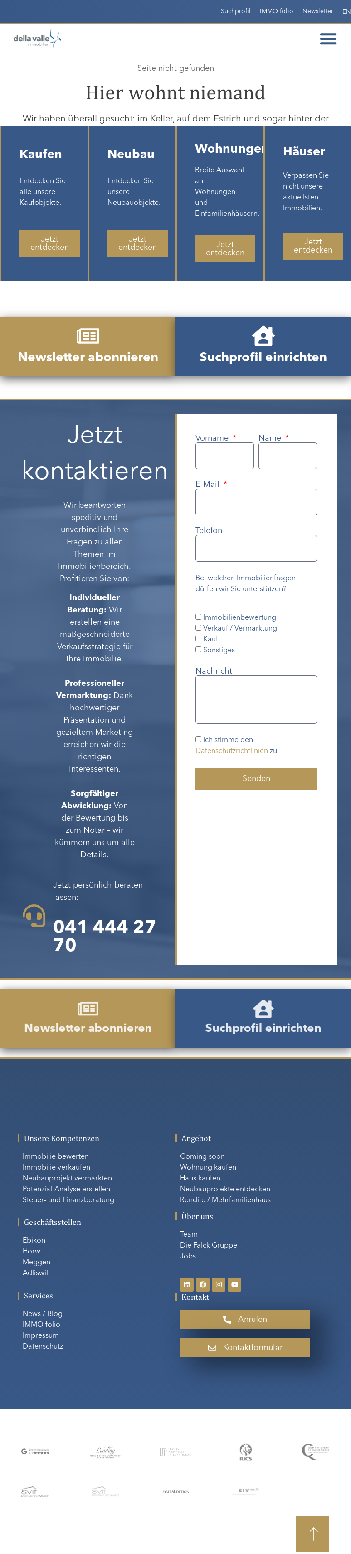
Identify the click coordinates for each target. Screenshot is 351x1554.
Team (189, 1234)
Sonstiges (219, 650)
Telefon (208, 531)
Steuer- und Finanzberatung (68, 1200)
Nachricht (213, 671)
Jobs (188, 1256)
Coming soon (202, 1157)
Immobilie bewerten (56, 1157)
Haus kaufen (200, 1178)
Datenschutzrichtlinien (231, 751)
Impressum (41, 1336)
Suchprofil (236, 11)
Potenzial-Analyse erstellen (66, 1189)
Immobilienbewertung (239, 618)
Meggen (36, 1262)
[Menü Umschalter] (328, 38)
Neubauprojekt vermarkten (67, 1178)
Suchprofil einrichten (263, 358)
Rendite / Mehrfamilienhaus (225, 1200)
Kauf (210, 639)
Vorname (213, 438)
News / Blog (43, 1314)
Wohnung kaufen (208, 1167)
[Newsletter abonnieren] (88, 336)
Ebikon (34, 1240)
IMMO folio (276, 11)
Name (270, 438)
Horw (31, 1251)
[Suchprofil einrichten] (263, 336)
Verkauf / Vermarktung (240, 628)
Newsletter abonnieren (87, 358)
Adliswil (35, 1273)
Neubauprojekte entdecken (225, 1189)
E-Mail (208, 485)
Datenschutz (43, 1346)
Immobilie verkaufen (56, 1167)
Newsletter (317, 11)
